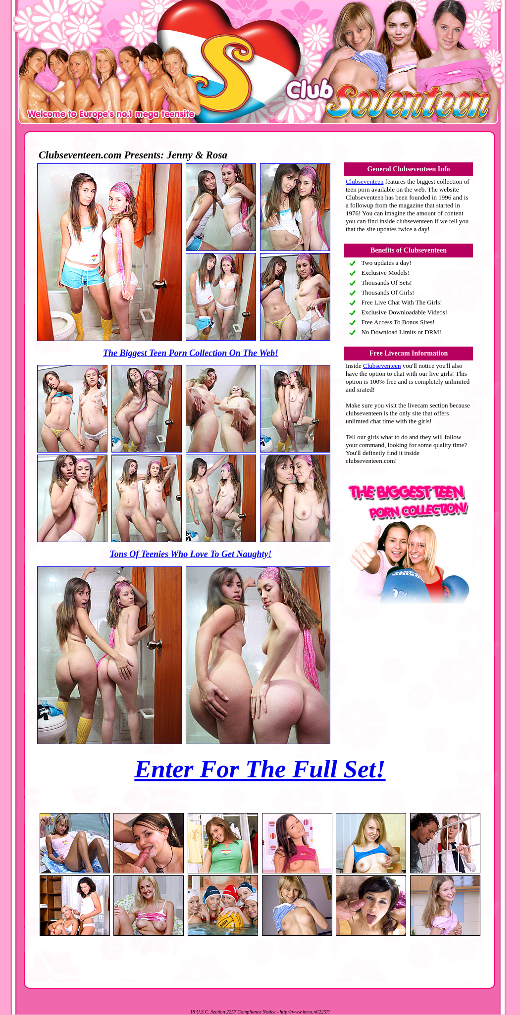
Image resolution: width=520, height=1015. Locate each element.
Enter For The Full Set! (259, 769)
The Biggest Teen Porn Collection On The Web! (190, 353)
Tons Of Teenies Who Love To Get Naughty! (190, 554)
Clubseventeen (365, 181)
